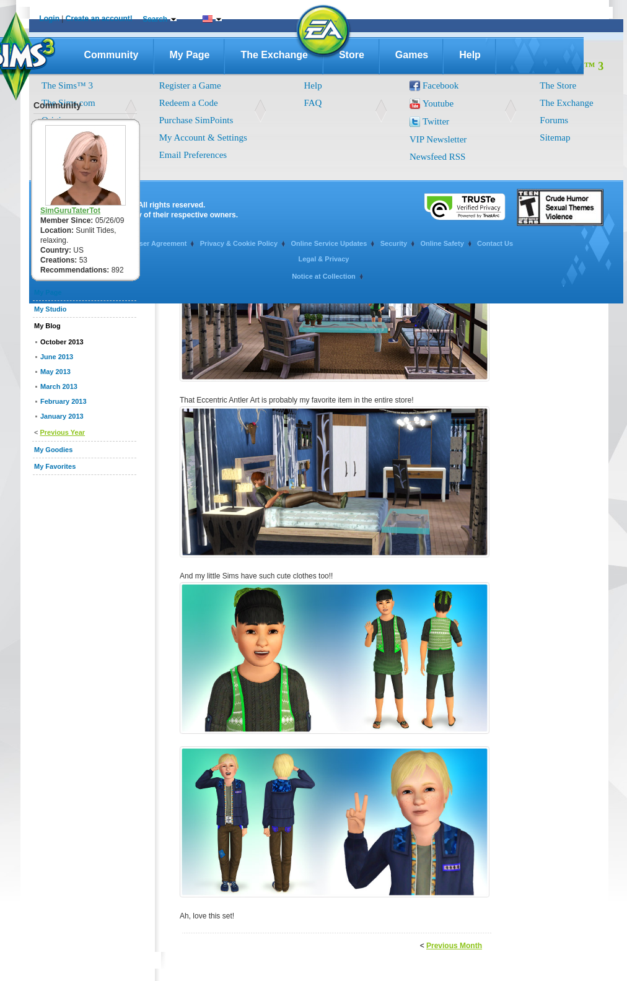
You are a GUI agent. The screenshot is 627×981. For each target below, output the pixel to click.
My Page (190, 55)
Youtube (438, 103)
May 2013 (55, 371)
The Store (558, 85)
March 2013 (58, 386)
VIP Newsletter (438, 139)
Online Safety (441, 243)
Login (49, 18)
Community (111, 55)
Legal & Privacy (324, 259)
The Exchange (273, 55)
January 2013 (62, 416)
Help (470, 55)
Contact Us (495, 243)
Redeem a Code (188, 103)
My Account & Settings (203, 137)
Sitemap (555, 137)
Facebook (440, 85)
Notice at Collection (324, 276)
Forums (554, 120)
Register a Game (190, 85)
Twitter (436, 121)
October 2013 (62, 342)
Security (393, 243)
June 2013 (56, 356)
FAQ (313, 103)
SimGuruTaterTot (70, 210)
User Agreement (160, 243)
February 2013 (63, 401)
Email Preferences (193, 155)
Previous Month (454, 945)
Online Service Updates (329, 243)
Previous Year (62, 432)
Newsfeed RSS (437, 157)
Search (154, 19)
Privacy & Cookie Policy (239, 243)
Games (411, 55)
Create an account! (99, 18)
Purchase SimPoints (196, 120)
